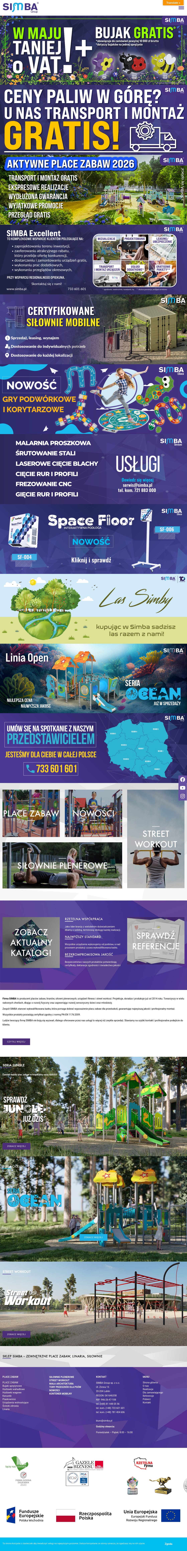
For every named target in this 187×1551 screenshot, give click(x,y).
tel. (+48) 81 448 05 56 (108, 1404)
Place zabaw (10, 1377)
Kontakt (147, 1402)
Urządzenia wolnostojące (16, 1402)
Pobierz (147, 1399)
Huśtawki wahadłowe (14, 1389)
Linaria (6, 1409)
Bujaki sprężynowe (12, 1386)
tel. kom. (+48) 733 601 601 (110, 1408)
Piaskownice (9, 1399)
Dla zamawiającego (153, 1392)
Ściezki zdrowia (11, 1406)
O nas (146, 1386)
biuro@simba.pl (104, 1420)
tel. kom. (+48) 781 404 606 (110, 1412)
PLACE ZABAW (10, 1382)
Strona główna (150, 1382)
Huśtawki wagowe (12, 1392)
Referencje (148, 1396)
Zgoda (168, 1544)
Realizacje (148, 1389)
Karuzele (7, 1396)
